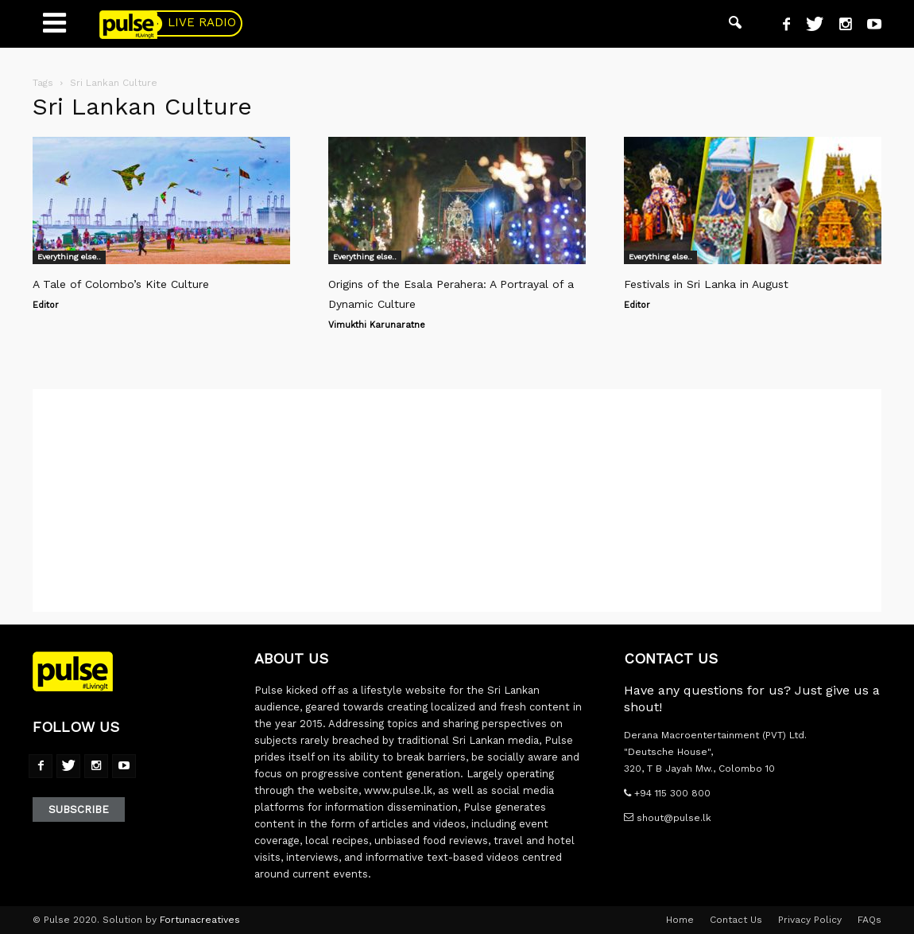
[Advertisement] (457, 500)
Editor (46, 305)
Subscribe (78, 809)
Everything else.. (69, 256)
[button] (735, 24)
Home (680, 919)
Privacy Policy (810, 919)
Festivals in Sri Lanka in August (706, 284)
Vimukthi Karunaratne (376, 325)
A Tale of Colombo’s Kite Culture (121, 284)
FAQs (869, 919)
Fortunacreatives (200, 919)
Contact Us (736, 919)
